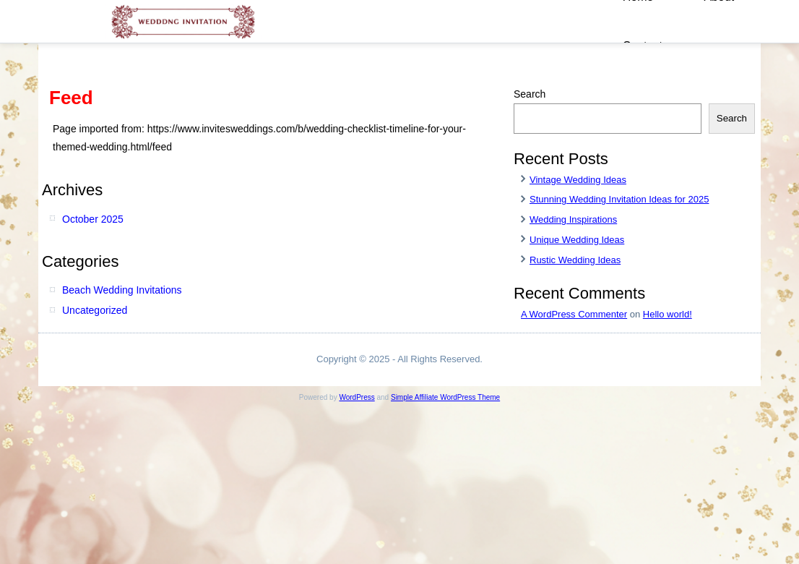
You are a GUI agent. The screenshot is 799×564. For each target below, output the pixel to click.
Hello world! (667, 314)
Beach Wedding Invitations (122, 290)
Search (529, 94)
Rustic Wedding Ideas (575, 260)
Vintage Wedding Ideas (578, 179)
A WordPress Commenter (574, 314)
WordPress (356, 397)
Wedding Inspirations (573, 219)
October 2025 (93, 219)
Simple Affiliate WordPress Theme (445, 397)
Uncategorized (94, 310)
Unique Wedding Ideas (577, 239)
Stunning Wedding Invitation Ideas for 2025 (619, 199)
